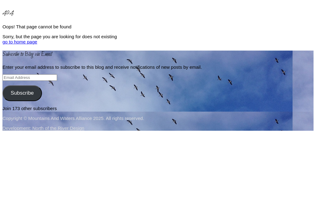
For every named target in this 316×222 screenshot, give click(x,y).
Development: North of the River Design (43, 128)
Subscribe (22, 93)
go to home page (19, 41)
